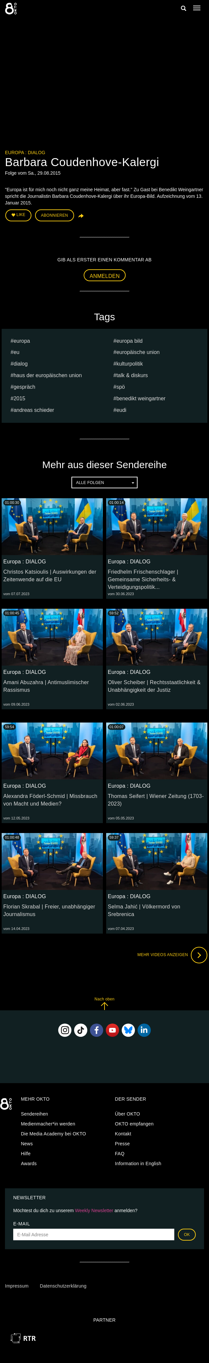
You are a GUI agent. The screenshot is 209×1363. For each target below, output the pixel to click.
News (27, 1143)
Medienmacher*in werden (48, 1123)
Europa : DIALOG (25, 152)
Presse (122, 1143)
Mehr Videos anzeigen (172, 955)
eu (17, 352)
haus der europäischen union (48, 375)
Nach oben (104, 1003)
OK (187, 1234)
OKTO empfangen (134, 1123)
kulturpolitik (129, 364)
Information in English (138, 1163)
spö (120, 387)
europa (22, 341)
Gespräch (24, 387)
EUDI (121, 410)
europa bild (129, 341)
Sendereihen (34, 1114)
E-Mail (21, 1223)
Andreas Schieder (34, 410)
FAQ (120, 1153)
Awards (29, 1163)
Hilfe (25, 1153)
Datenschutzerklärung (63, 1286)
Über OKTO (127, 1114)
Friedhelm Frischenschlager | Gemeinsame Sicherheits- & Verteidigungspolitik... (143, 579)
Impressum (16, 1286)
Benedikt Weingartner (141, 398)
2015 (19, 398)
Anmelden (105, 276)
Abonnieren (54, 215)
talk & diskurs (132, 375)
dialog (21, 364)
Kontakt (123, 1133)
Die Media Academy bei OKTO (53, 1133)
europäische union (138, 352)
